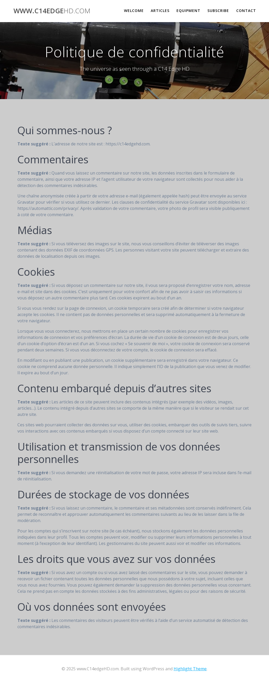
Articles (160, 10)
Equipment (188, 10)
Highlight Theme (190, 669)
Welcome (134, 10)
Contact (246, 10)
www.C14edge (52, 11)
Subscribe (218, 10)
